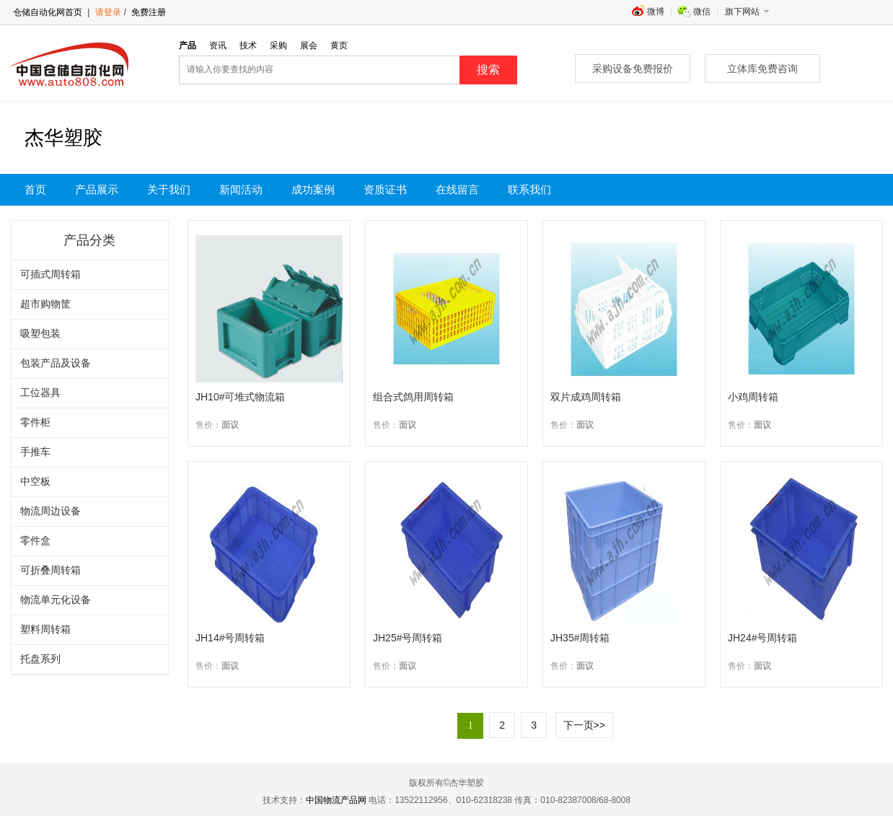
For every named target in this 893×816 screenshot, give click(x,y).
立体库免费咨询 (762, 68)
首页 (35, 190)
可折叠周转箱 (50, 570)
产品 (187, 45)
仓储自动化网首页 (47, 12)
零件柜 (35, 422)
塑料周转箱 (45, 629)
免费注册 (147, 12)
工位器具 (40, 392)
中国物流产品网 (336, 800)
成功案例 (313, 190)
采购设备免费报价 (632, 68)
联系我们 (529, 190)
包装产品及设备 (55, 363)
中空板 (35, 481)
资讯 (217, 45)
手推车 (35, 452)
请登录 (108, 12)
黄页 (339, 45)
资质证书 (385, 190)
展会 (308, 45)
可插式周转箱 (50, 274)
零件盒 (35, 540)
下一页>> (584, 725)
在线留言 (457, 190)
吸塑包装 (40, 333)
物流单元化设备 (55, 600)
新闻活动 (241, 190)
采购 (278, 45)
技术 (248, 45)
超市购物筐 (45, 304)
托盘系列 (40, 659)
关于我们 (168, 190)
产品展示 (96, 190)
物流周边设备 (50, 511)
